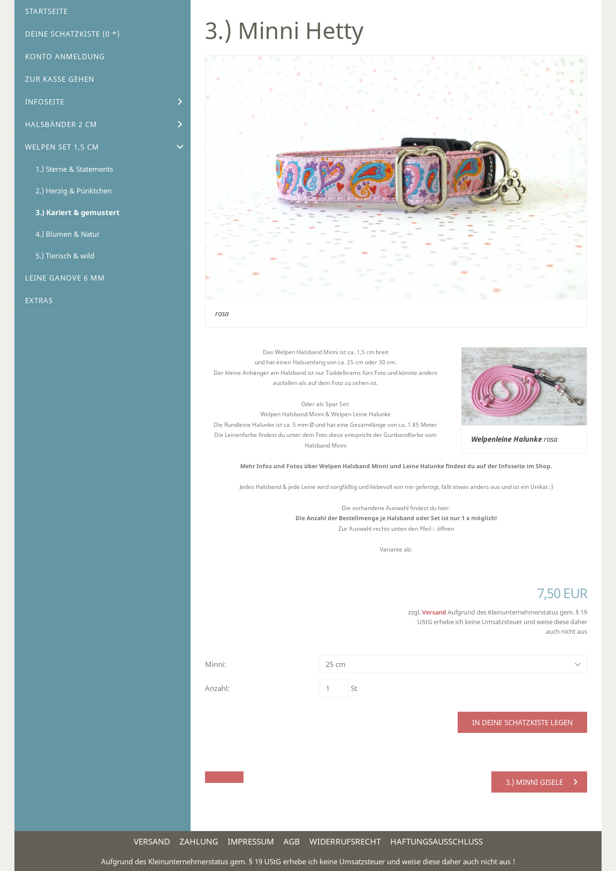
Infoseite (44, 101)
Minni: (215, 664)
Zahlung (199, 841)
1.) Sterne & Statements (74, 169)
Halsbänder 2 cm (61, 124)
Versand (434, 612)
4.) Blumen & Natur (68, 234)
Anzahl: (217, 688)
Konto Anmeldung (65, 56)
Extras (39, 300)
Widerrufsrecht (345, 841)
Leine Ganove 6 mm (65, 277)
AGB (291, 841)
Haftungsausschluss (436, 841)
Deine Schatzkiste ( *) (72, 33)
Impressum (251, 841)
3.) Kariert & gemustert (78, 212)
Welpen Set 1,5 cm (62, 147)
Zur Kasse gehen (59, 79)
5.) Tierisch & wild (65, 255)
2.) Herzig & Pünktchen (74, 190)
